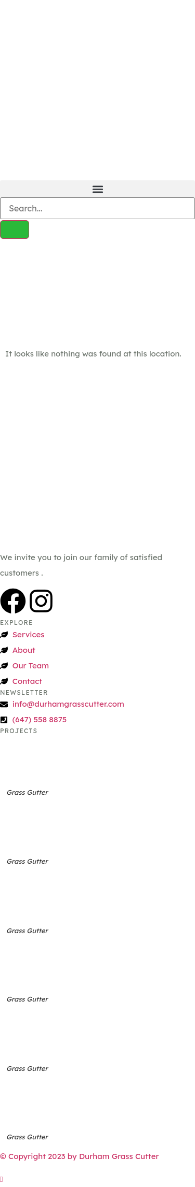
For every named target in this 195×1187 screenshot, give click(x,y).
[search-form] (97, 208)
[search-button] (14, 229)
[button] (97, 188)
